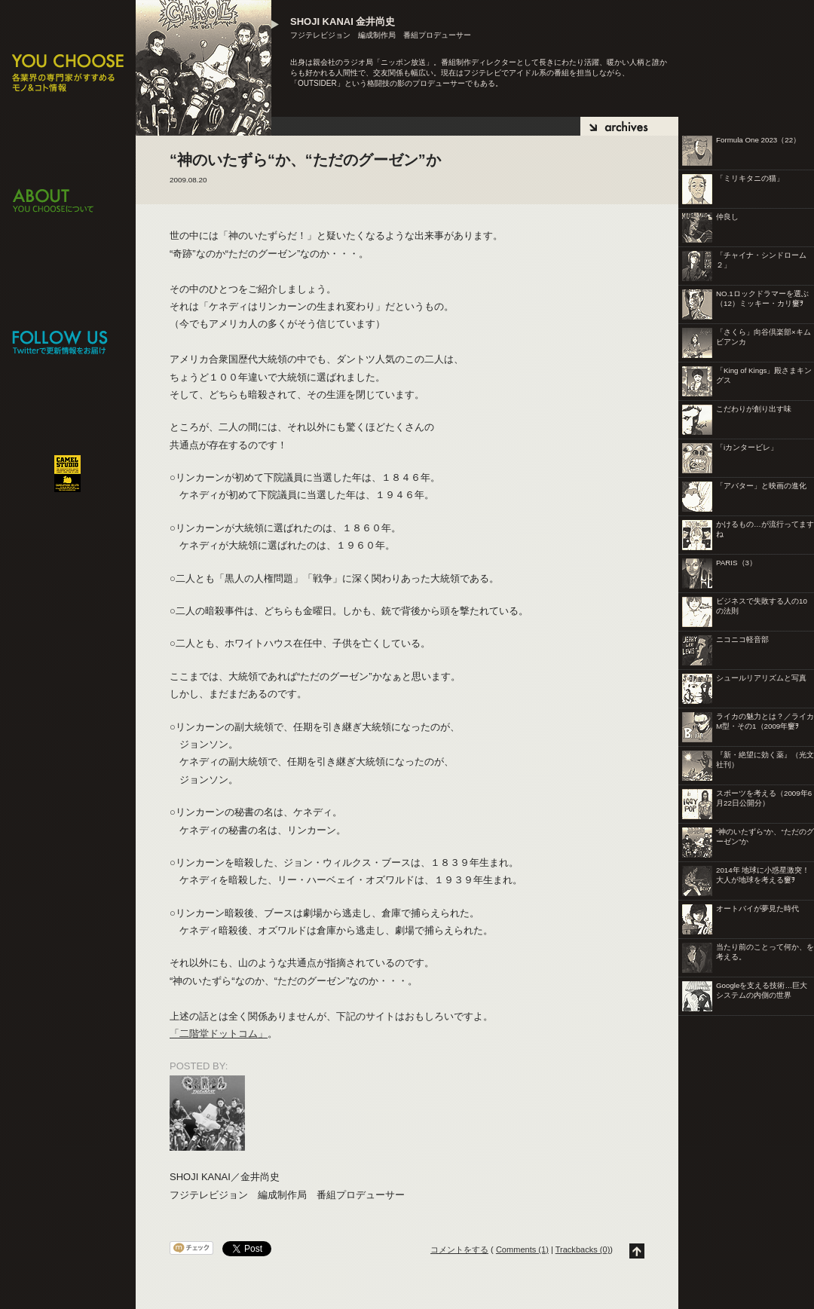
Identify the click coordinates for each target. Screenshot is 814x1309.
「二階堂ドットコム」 (219, 1033)
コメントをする (459, 1249)
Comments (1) (522, 1249)
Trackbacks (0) (582, 1249)
